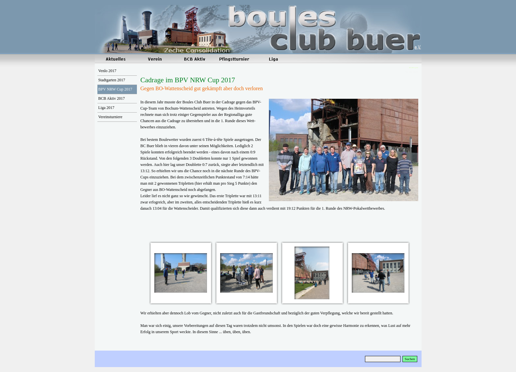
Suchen (410, 359)
